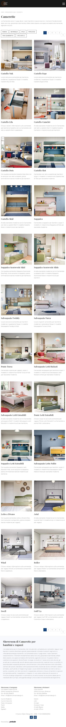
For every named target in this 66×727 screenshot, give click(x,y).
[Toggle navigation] (63, 4)
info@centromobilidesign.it (14, 695)
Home (2, 12)
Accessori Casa (39, 705)
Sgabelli (3, 709)
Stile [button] (23, 31)
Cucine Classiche (6, 701)
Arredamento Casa (10, 12)
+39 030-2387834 (41, 693)
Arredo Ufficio (38, 709)
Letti (35, 701)
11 (63, 35)
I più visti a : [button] (21, 35)
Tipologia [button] (31, 31)
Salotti (36, 699)
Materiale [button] (14, 31)
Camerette (20, 12)
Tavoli (3, 705)
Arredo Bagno (38, 707)
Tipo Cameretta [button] (7, 35)
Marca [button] (4, 31)
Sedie (3, 707)
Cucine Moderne (6, 699)
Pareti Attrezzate (6, 703)
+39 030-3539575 (8, 693)
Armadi (36, 703)
